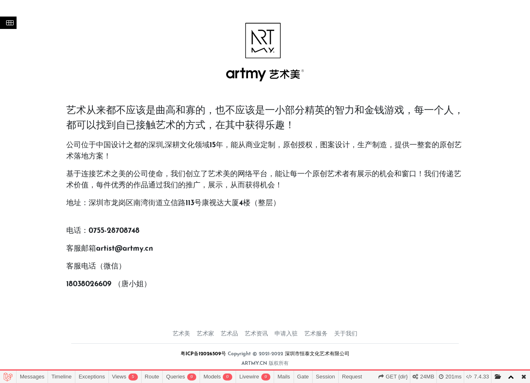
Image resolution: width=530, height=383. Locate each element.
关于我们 (345, 334)
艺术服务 (316, 334)
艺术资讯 (256, 334)
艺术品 (229, 334)
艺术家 (205, 334)
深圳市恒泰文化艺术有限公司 (317, 354)
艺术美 (181, 334)
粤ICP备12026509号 (203, 354)
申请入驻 (286, 334)
